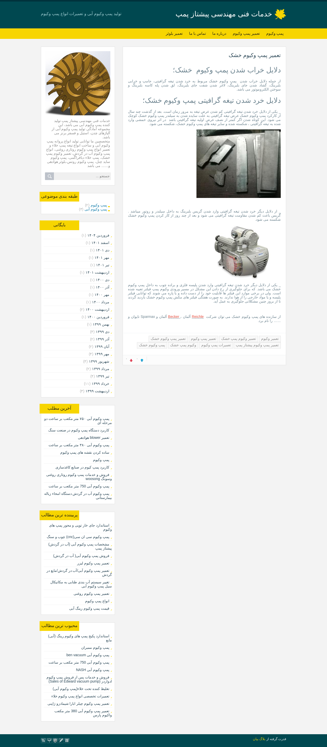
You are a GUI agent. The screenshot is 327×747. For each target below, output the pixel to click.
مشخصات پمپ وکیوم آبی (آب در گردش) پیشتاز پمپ (80, 546)
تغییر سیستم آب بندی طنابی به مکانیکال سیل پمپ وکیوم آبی (81, 584)
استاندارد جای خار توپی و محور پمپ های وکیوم (80, 527)
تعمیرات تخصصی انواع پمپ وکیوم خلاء (80, 696)
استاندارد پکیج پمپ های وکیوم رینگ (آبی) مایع (80, 638)
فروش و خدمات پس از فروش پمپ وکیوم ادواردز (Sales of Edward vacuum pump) (79, 679)
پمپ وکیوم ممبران (95, 647)
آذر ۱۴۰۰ (102, 287)
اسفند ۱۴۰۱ (100, 243)
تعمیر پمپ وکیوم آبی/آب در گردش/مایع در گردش (79, 572)
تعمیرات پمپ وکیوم (216, 345)
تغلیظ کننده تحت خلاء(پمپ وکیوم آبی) (81, 689)
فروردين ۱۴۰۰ (98, 317)
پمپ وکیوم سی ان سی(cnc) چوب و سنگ (78, 537)
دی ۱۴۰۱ (102, 250)
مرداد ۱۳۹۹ (100, 369)
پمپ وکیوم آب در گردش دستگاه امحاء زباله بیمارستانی (78, 496)
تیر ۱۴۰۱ (102, 265)
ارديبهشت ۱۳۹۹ (97, 391)
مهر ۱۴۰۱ (102, 257)
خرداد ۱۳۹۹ (100, 384)
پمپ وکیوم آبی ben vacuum (87, 655)
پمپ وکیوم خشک (152, 345)
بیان (256, 739)
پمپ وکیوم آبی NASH (92, 670)
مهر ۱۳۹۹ (102, 354)
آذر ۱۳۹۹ (102, 339)
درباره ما (219, 33)
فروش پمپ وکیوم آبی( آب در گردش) (81, 556)
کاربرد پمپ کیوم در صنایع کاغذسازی (82, 467)
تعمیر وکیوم (270, 339)
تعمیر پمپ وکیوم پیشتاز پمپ (257, 345)
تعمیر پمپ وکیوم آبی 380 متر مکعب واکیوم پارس (83, 713)
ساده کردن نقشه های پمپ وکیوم (84, 452)
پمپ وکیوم (275, 33)
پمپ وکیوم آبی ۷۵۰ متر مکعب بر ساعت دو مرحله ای (78, 421)
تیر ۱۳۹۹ (102, 376)
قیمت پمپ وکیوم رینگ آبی (89, 608)
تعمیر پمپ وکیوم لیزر (93, 563)
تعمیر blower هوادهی (93, 438)
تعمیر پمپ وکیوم (246, 33)
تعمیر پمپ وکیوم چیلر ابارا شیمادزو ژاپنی (78, 703)
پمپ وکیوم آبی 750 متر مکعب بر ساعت (79, 486)
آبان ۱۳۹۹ (102, 346)
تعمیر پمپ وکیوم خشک (255, 55)
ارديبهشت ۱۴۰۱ (97, 272)
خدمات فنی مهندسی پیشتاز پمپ (224, 14)
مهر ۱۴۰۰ (102, 295)
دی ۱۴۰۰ (102, 280)
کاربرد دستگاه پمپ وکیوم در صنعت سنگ (78, 430)
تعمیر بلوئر (174, 33)
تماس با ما (197, 33)
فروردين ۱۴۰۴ (98, 235)
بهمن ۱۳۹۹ (101, 324)
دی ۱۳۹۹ (102, 332)
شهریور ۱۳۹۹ (99, 361)
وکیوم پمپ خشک (183, 345)
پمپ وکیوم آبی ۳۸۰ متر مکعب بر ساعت (79, 445)
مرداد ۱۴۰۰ (100, 302)
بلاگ (262, 739)
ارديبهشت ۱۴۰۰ (97, 309)
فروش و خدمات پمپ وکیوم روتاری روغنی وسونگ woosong (79, 477)
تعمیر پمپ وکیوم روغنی (91, 594)
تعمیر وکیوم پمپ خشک (238, 339)
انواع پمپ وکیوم (97, 601)
